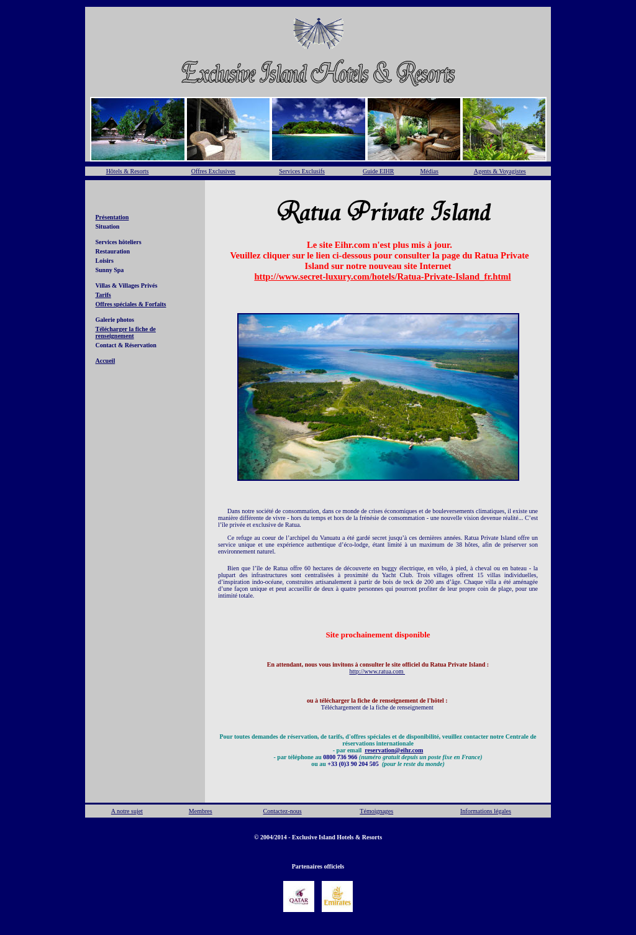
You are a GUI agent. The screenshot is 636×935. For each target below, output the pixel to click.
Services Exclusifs (302, 171)
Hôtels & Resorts (127, 171)
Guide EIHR (378, 171)
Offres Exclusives (213, 171)
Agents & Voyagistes (500, 171)
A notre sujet (127, 811)
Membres (200, 811)
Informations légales (485, 811)
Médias (429, 171)
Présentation (112, 217)
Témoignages (376, 811)
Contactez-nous (282, 811)
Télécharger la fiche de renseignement (126, 332)
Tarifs (103, 294)
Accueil (106, 360)
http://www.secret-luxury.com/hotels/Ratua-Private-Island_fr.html (382, 276)
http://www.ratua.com (377, 671)
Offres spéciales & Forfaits (131, 304)
